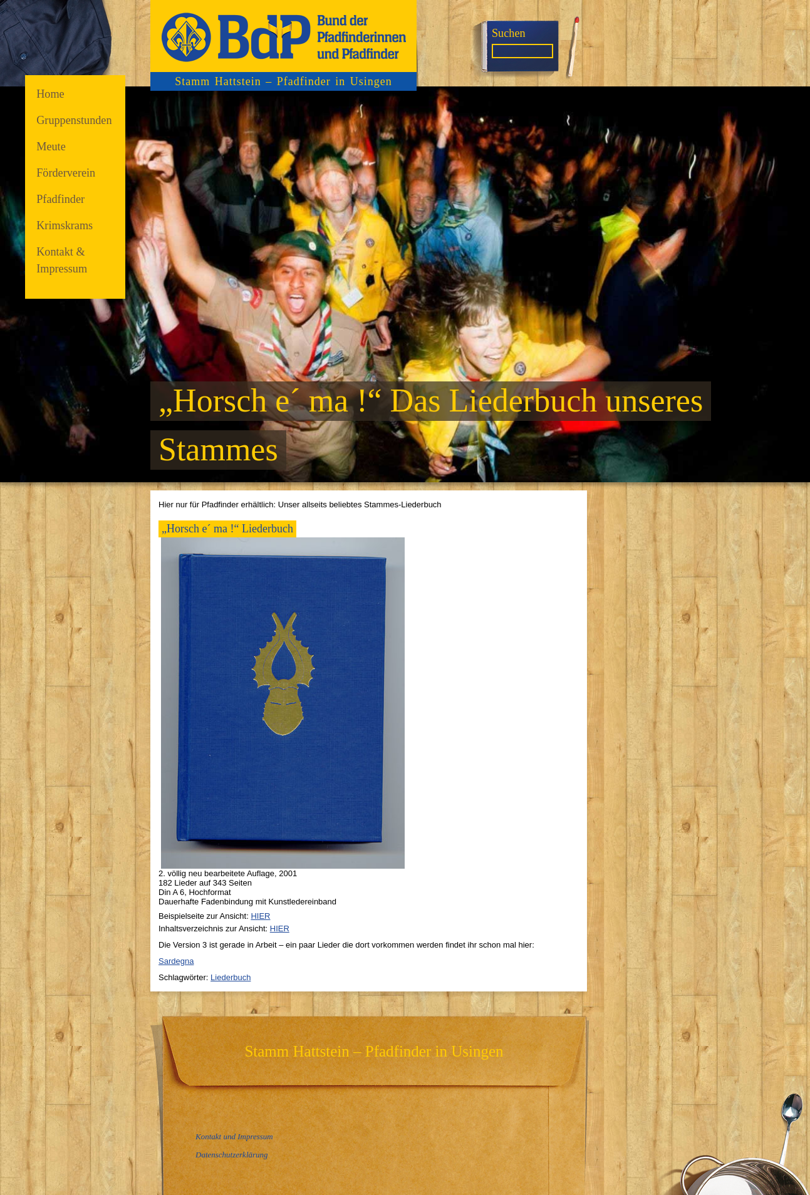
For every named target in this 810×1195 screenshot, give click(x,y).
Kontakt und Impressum (234, 1136)
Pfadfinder (60, 199)
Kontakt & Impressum (61, 260)
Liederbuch (230, 977)
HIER (260, 916)
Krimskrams (64, 225)
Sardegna (176, 961)
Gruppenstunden (74, 120)
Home (50, 94)
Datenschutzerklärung (231, 1154)
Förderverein (65, 173)
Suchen (509, 33)
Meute (51, 146)
